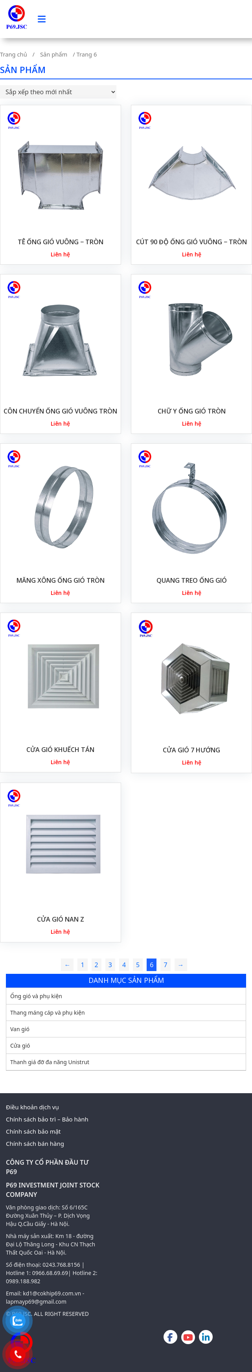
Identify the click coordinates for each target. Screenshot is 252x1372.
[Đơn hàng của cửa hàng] (58, 92)
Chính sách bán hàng (35, 1143)
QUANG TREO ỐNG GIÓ (191, 580)
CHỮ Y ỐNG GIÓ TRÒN (192, 411)
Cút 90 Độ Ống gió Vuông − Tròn (191, 242)
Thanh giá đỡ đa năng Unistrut (49, 1062)
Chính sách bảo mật (33, 1131)
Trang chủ (13, 54)
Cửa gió (20, 1045)
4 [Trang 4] (124, 964)
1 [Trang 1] (82, 964)
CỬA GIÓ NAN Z (60, 919)
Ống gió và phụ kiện (36, 996)
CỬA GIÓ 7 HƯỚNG (191, 750)
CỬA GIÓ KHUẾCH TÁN (60, 749)
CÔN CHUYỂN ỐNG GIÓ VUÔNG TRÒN (60, 411)
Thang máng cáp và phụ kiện (47, 1012)
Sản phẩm (53, 54)
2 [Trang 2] (96, 964)
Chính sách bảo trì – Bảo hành (47, 1119)
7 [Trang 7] (165, 964)
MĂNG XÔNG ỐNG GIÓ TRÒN (61, 580)
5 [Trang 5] (138, 964)
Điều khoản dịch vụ (32, 1107)
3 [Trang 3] (110, 964)
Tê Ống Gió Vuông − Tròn (60, 242)
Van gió (19, 1029)
